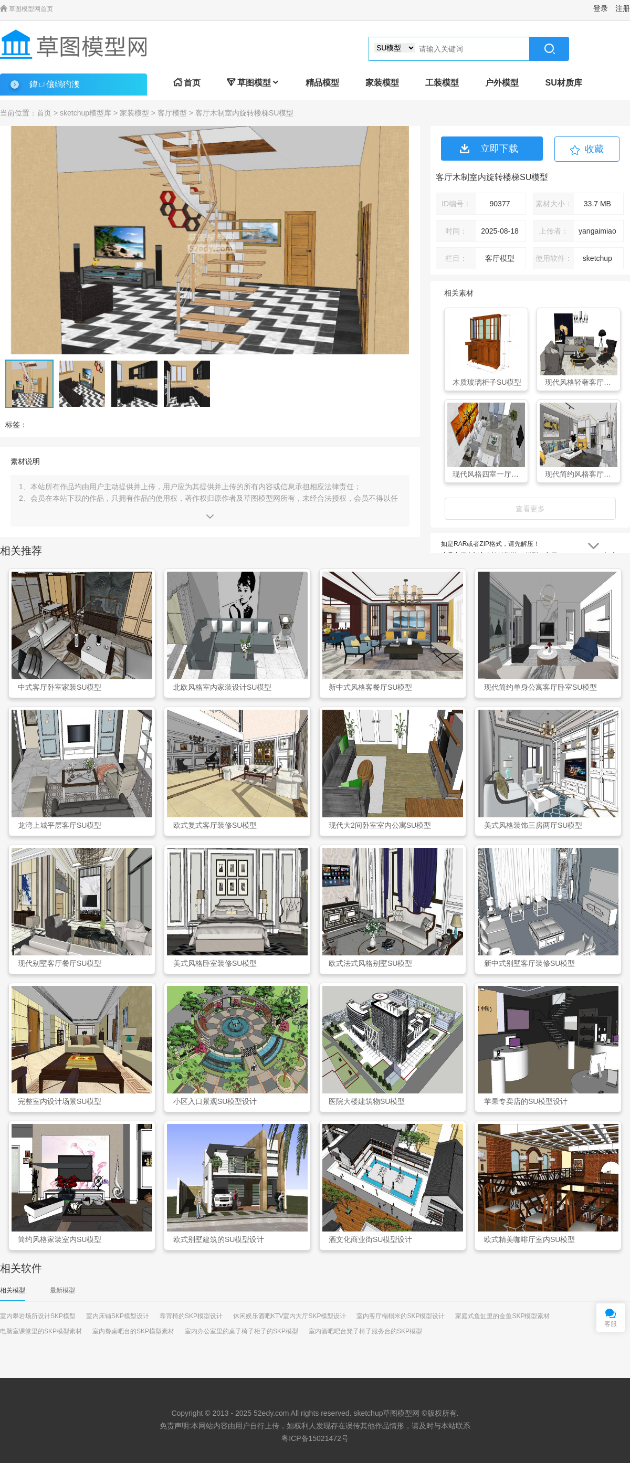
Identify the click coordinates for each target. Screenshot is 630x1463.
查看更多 (530, 508)
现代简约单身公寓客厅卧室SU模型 (540, 687)
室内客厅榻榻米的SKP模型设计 (400, 1316)
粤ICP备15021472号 (315, 1438)
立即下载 (489, 148)
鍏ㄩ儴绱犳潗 (54, 84)
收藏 (594, 149)
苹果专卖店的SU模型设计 (526, 1101)
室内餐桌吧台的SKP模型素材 (133, 1331)
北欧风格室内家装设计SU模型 (222, 687)
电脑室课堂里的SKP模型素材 (41, 1331)
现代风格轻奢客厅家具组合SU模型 (581, 382)
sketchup (368, 1413)
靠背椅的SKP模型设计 (191, 1316)
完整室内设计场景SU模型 (59, 1101)
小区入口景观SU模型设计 (215, 1101)
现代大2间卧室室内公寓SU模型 (380, 825)
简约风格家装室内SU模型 (59, 1239)
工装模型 (442, 82)
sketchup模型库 (85, 113)
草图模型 (253, 82)
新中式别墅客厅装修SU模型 (529, 963)
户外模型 (502, 82)
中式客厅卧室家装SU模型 (59, 687)
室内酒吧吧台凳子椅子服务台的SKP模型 (365, 1331)
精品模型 (322, 82)
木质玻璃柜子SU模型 (487, 382)
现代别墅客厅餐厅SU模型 (59, 963)
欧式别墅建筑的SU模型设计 (218, 1239)
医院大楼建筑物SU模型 (367, 1101)
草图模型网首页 (26, 9)
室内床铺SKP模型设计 (117, 1316)
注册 (622, 8)
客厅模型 (172, 113)
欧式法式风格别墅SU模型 (370, 963)
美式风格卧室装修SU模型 (215, 963)
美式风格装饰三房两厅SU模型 (533, 825)
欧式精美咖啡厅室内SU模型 (529, 1239)
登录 (600, 8)
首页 (187, 82)
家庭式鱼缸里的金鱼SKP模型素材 (502, 1316)
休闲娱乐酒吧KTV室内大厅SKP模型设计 (289, 1316)
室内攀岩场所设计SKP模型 (38, 1316)
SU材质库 (563, 82)
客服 (610, 1324)
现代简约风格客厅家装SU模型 (581, 474)
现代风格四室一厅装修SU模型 (489, 474)
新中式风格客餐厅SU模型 (370, 687)
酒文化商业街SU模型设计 (370, 1239)
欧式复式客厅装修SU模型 (215, 825)
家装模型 (382, 82)
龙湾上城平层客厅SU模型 (59, 825)
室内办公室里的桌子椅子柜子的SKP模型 (241, 1331)
